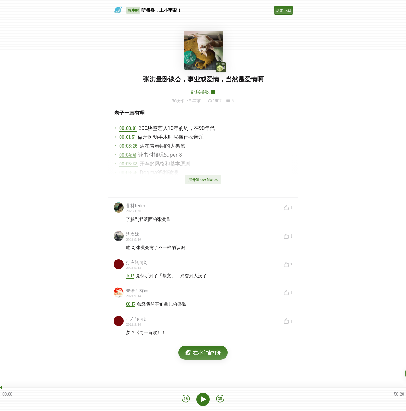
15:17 (130, 275)
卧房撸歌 (200, 91)
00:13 (130, 304)
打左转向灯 (137, 262)
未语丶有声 (137, 290)
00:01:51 (127, 137)
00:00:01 (128, 128)
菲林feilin (135, 205)
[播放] (203, 399)
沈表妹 (132, 234)
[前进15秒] (220, 399)
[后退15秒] (186, 399)
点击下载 (283, 10)
